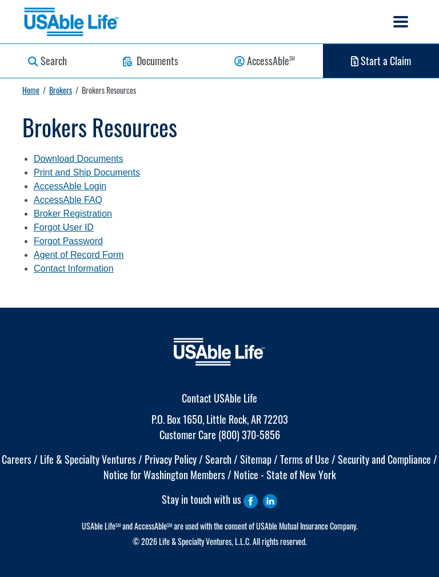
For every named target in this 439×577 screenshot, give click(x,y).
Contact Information (74, 268)
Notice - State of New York (285, 474)
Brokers (60, 90)
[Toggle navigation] (401, 21)
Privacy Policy (171, 459)
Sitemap (256, 459)
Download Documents (78, 159)
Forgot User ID (64, 227)
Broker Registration (73, 213)
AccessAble (264, 60)
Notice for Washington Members (164, 474)
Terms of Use (304, 459)
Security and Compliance (384, 459)
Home (30, 90)
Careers (16, 459)
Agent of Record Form (78, 255)
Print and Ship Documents (87, 172)
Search (47, 60)
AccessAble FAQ (68, 200)
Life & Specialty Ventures (88, 459)
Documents (150, 60)
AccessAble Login (70, 186)
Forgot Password (68, 241)
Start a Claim (381, 60)
